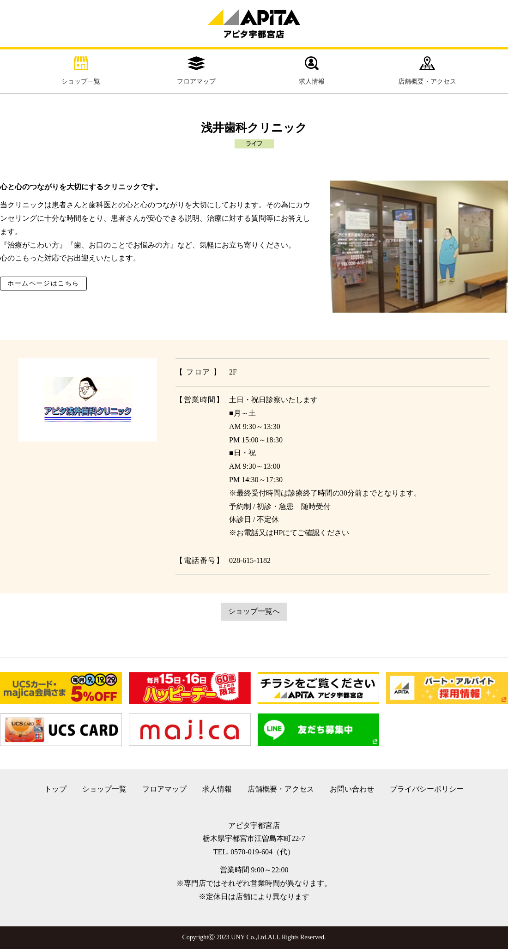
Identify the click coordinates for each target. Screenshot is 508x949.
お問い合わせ (352, 789)
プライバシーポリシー (427, 789)
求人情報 (312, 70)
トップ (55, 789)
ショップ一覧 (80, 70)
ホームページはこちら (43, 283)
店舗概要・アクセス (427, 70)
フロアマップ (196, 70)
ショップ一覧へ (254, 611)
